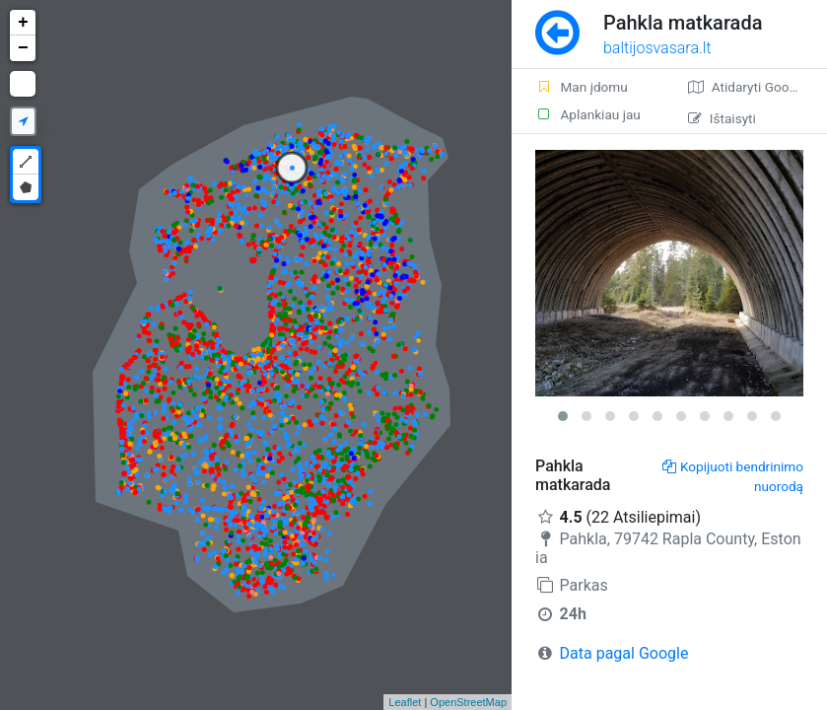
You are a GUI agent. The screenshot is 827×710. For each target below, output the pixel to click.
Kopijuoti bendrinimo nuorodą (732, 476)
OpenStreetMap (468, 702)
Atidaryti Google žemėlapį (757, 87)
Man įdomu (581, 87)
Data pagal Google (624, 653)
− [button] (23, 48)
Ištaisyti (722, 118)
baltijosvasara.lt (657, 47)
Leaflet (404, 702)
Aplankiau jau (588, 114)
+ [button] (23, 23)
